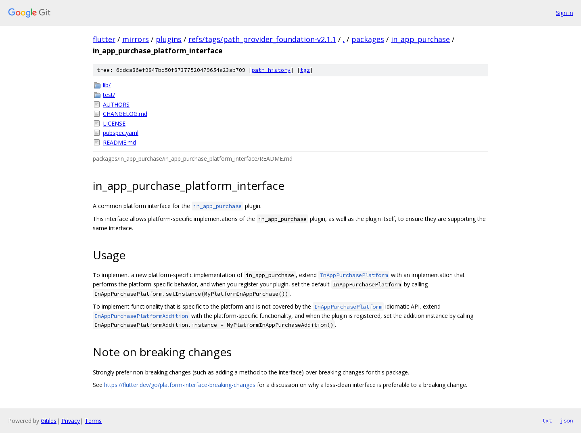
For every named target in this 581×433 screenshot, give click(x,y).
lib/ (107, 85)
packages (367, 39)
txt (547, 420)
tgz (305, 70)
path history (271, 70)
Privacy (70, 421)
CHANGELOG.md (125, 114)
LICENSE (114, 123)
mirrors (135, 39)
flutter (104, 39)
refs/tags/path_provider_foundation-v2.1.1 (262, 39)
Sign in (564, 13)
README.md (119, 142)
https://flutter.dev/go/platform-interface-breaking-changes (179, 385)
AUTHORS (116, 104)
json (566, 420)
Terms (93, 421)
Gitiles (48, 421)
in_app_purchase (420, 39)
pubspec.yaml (120, 133)
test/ (109, 95)
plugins (169, 39)
